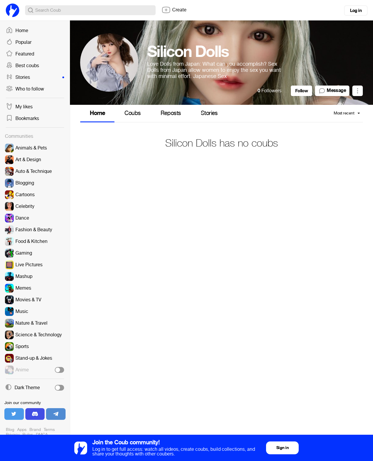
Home (17, 31)
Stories (35, 77)
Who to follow (25, 89)
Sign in (282, 447)
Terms (49, 429)
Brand (35, 429)
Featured (20, 54)
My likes (19, 107)
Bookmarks (22, 118)
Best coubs (22, 66)
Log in (356, 10)
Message (332, 90)
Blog (10, 429)
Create (173, 10)
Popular (18, 42)
